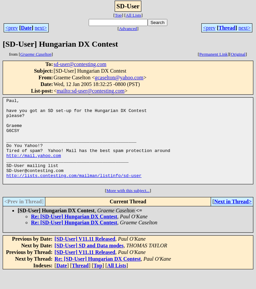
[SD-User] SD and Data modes (89, 262)
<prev (11, 28)
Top (118, 15)
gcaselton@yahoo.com (119, 77)
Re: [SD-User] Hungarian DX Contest (74, 233)
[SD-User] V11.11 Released (85, 256)
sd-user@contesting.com (80, 64)
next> (41, 28)
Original (238, 54)
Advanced (128, 28)
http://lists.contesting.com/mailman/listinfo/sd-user (74, 191)
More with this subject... (128, 207)
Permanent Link (213, 54)
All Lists (133, 15)
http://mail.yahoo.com (33, 167)
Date (26, 28)
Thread (227, 28)
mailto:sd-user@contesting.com (91, 91)
